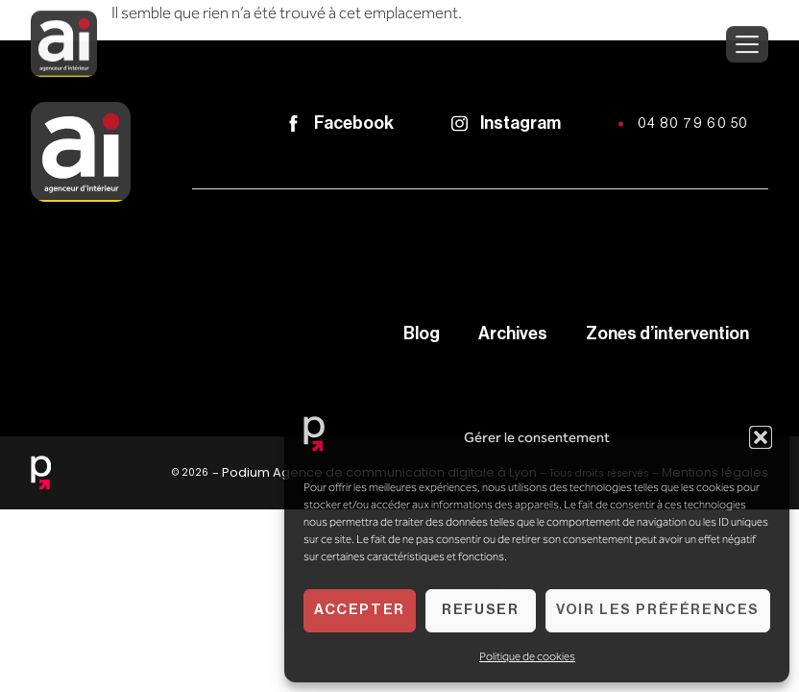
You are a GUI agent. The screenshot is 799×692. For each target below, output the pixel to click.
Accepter (359, 610)
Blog (421, 333)
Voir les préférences (658, 610)
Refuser (480, 610)
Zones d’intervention (667, 333)
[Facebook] (293, 123)
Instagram (520, 123)
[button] (760, 437)
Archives (512, 333)
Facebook (354, 123)
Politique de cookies (527, 656)
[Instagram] (459, 123)
